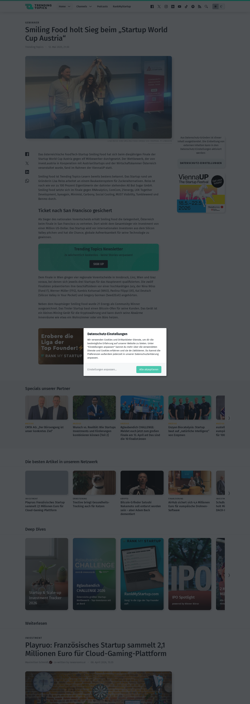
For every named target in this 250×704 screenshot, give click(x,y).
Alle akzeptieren (148, 369)
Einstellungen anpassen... (102, 369)
